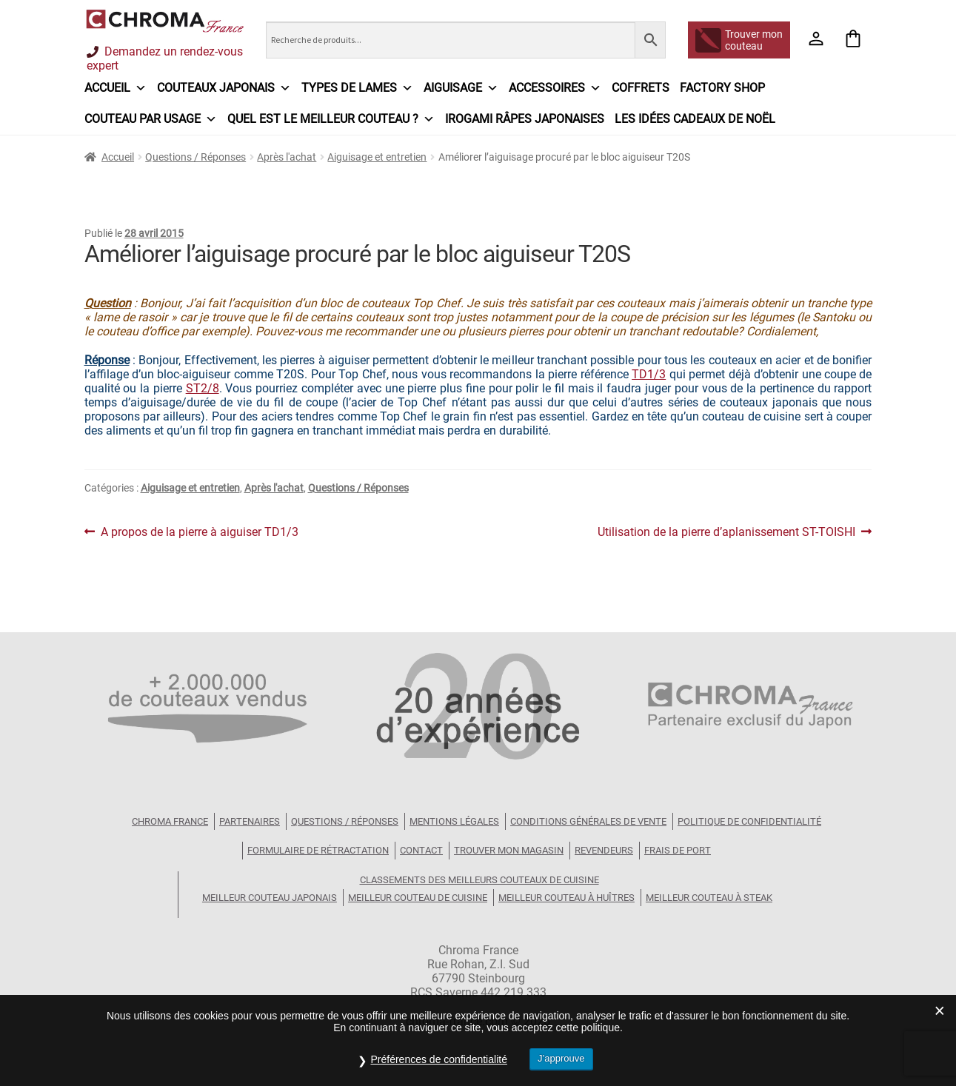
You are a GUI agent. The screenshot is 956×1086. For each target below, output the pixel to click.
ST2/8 (202, 388)
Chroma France (170, 821)
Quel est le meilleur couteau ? (331, 119)
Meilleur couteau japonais (269, 897)
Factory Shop (722, 88)
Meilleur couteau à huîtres (566, 897)
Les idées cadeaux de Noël (695, 119)
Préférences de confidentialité (438, 1059)
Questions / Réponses (195, 157)
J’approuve (561, 1058)
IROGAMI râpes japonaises (524, 119)
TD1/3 (649, 374)
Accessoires (555, 88)
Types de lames (357, 88)
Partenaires (249, 821)
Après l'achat (286, 157)
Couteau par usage (150, 119)
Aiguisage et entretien (377, 157)
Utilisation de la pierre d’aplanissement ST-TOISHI (726, 532)
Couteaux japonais (224, 88)
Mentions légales (454, 821)
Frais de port (677, 850)
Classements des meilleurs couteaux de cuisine (479, 879)
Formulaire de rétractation (318, 850)
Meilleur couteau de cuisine (417, 897)
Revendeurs (604, 850)
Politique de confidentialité (749, 821)
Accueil (115, 88)
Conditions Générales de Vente (588, 821)
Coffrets (640, 88)
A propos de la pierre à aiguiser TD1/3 (199, 532)
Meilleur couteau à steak (709, 897)
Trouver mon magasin (509, 850)
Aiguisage (461, 88)
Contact (421, 850)
